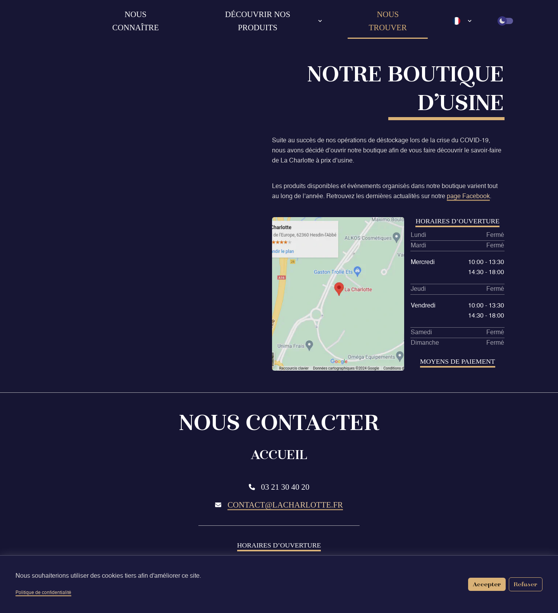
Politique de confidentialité (43, 593)
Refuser (525, 584)
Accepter (487, 584)
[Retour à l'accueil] (64, 21)
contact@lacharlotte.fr (285, 504)
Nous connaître (135, 21)
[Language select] (462, 21)
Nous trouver (388, 21)
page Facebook (468, 196)
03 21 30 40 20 (285, 486)
